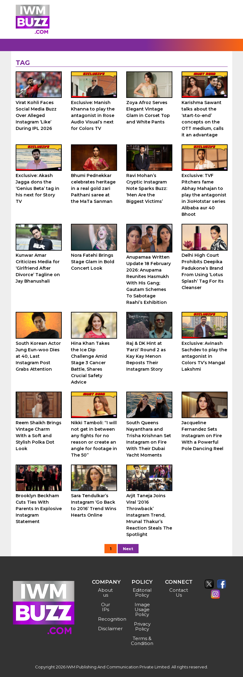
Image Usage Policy (142, 609)
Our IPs (105, 607)
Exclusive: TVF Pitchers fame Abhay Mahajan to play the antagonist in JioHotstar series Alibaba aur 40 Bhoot (204, 195)
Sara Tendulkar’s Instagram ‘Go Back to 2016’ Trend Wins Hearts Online (93, 505)
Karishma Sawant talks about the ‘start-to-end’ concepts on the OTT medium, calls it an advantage (203, 119)
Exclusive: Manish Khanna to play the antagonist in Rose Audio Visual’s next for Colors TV (93, 115)
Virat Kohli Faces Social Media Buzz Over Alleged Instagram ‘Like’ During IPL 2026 (36, 115)
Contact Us (178, 592)
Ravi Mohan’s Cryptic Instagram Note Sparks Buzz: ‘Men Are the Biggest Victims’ (146, 188)
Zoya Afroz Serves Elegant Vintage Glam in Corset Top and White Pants (148, 112)
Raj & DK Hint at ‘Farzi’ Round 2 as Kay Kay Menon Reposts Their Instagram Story (146, 356)
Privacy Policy (142, 626)
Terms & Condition (142, 640)
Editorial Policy (142, 592)
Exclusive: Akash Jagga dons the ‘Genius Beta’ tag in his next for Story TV (37, 188)
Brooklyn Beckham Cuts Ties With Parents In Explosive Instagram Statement (39, 508)
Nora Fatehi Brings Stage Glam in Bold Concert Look (92, 261)
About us (105, 592)
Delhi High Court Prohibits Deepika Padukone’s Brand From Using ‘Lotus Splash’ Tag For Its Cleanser (203, 271)
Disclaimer (106, 628)
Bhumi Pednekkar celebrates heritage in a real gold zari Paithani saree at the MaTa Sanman (93, 188)
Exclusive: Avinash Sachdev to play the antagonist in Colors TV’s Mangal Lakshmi (204, 356)
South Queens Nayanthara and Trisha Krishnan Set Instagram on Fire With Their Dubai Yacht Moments (148, 439)
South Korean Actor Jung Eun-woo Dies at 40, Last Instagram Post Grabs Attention (38, 356)
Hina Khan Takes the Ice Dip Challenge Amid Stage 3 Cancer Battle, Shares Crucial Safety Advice (90, 363)
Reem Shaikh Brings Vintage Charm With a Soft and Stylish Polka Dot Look (38, 435)
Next (128, 548)
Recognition (106, 619)
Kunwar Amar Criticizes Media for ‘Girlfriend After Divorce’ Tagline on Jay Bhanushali (38, 268)
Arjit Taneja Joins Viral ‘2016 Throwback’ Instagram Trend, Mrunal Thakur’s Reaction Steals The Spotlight (149, 515)
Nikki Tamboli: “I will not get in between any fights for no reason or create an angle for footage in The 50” (94, 439)
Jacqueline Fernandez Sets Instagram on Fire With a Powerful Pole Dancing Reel (202, 435)
